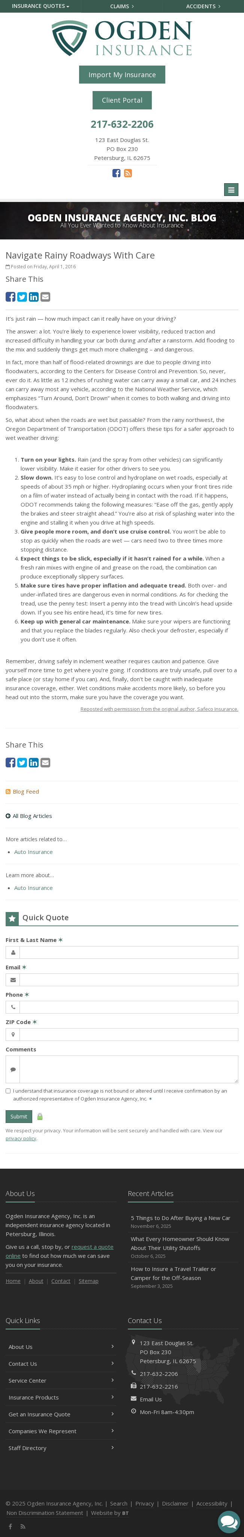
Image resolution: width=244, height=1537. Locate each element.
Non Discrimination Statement (44, 1512)
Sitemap (89, 1280)
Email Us (151, 1399)
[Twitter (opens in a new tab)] (22, 296)
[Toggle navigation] (231, 189)
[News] (128, 172)
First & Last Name (34, 939)
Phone (17, 994)
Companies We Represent (61, 1431)
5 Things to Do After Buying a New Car (183, 1222)
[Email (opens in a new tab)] (45, 296)
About (36, 1280)
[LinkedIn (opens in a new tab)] (34, 296)
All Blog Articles (29, 815)
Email (16, 967)
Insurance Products (61, 1397)
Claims (122, 6)
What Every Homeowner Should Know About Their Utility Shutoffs (183, 1247)
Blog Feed (22, 791)
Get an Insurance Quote (61, 1414)
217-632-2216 (159, 1386)
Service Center (61, 1380)
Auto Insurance (33, 851)
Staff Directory (61, 1448)
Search (118, 1503)
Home (13, 1280)
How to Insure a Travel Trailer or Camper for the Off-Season (183, 1277)
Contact (60, 1280)
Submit (18, 1116)
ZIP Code (21, 1022)
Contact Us (61, 1363)
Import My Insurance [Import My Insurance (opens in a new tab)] (122, 74)
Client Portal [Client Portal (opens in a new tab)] (122, 100)
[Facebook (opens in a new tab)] (116, 172)
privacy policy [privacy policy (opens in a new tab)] (21, 1138)
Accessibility (212, 1503)
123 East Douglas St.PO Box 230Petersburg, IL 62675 (168, 1352)
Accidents (203, 6)
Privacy (144, 1503)
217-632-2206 (159, 1373)
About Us (61, 1346)
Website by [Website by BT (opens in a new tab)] (110, 1512)
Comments (21, 1049)
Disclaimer (175, 1503)
